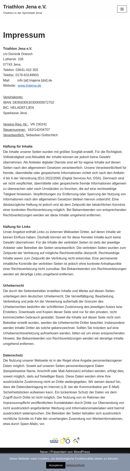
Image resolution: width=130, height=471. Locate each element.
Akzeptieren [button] (56, 465)
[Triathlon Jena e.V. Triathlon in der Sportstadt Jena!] (25, 9)
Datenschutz (75, 465)
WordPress (82, 452)
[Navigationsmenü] (122, 9)
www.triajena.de (29, 85)
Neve (44, 452)
